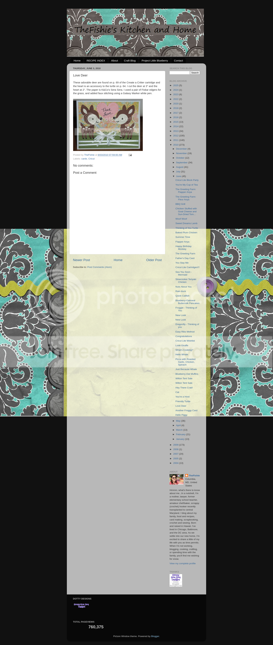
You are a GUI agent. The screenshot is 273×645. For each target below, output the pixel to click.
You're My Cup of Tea (187, 184)
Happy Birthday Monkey (184, 247)
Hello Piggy (181, 415)
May (178, 421)
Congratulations (184, 336)
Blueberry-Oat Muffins (187, 374)
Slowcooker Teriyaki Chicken (186, 280)
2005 (176, 458)
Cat (177, 392)
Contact (178, 60)
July (178, 171)
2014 (176, 126)
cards (84, 158)
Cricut (91, 158)
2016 (176, 117)
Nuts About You (184, 286)
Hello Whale (182, 354)
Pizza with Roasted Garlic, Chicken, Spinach (186, 362)
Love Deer (181, 406)
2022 (176, 99)
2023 (176, 94)
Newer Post (81, 260)
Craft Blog (130, 60)
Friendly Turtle (183, 401)
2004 (176, 463)
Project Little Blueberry (155, 60)
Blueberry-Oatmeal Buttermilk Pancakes (188, 302)
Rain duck (181, 291)
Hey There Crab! (184, 387)
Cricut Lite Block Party (187, 180)
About (114, 60)
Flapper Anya (182, 241)
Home (77, 60)
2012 (176, 135)
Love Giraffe (182, 345)
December (182, 148)
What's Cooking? (184, 350)
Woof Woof (181, 218)
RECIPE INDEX (96, 60)
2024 (176, 90)
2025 (176, 85)
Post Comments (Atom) (99, 267)
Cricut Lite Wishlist (185, 340)
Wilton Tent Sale (184, 378)
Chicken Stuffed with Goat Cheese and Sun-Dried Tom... (186, 211)
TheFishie (194, 475)
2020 (176, 103)
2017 (176, 113)
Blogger (155, 636)
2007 (176, 454)
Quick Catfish (182, 295)
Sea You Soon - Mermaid (184, 273)
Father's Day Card (185, 258)
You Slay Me (182, 262)
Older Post (154, 260)
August (180, 167)
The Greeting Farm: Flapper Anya (186, 190)
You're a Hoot (183, 396)
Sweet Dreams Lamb (186, 223)
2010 (176, 144)
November (182, 153)
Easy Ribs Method (185, 331)
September (182, 162)
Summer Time (183, 237)
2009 (176, 444)
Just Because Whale (186, 369)
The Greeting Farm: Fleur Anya (186, 198)
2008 (176, 449)
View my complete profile (183, 563)
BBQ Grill (180, 204)
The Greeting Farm (185, 253)
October (180, 158)
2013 (176, 131)
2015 (176, 122)
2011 (176, 140)
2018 (176, 108)
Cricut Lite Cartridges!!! (188, 267)
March (179, 430)
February (181, 434)
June (179, 176)
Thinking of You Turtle (187, 228)
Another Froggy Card (186, 410)
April (178, 425)
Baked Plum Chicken (186, 232)
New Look (181, 315)
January (180, 439)
